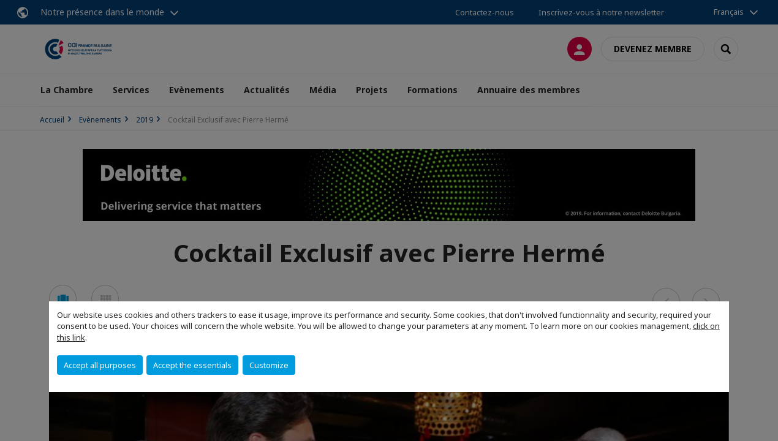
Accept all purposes (100, 365)
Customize (269, 365)
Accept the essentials (192, 365)
